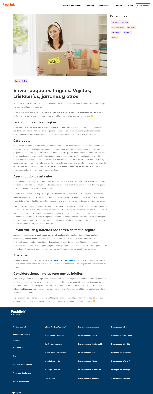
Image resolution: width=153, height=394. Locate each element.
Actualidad (127, 32)
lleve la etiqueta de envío (65, 260)
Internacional (116, 32)
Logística (115, 37)
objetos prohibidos (30, 289)
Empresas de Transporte (120, 22)
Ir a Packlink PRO (143, 5)
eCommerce (131, 27)
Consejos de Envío (21, 81)
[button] (73, 5)
